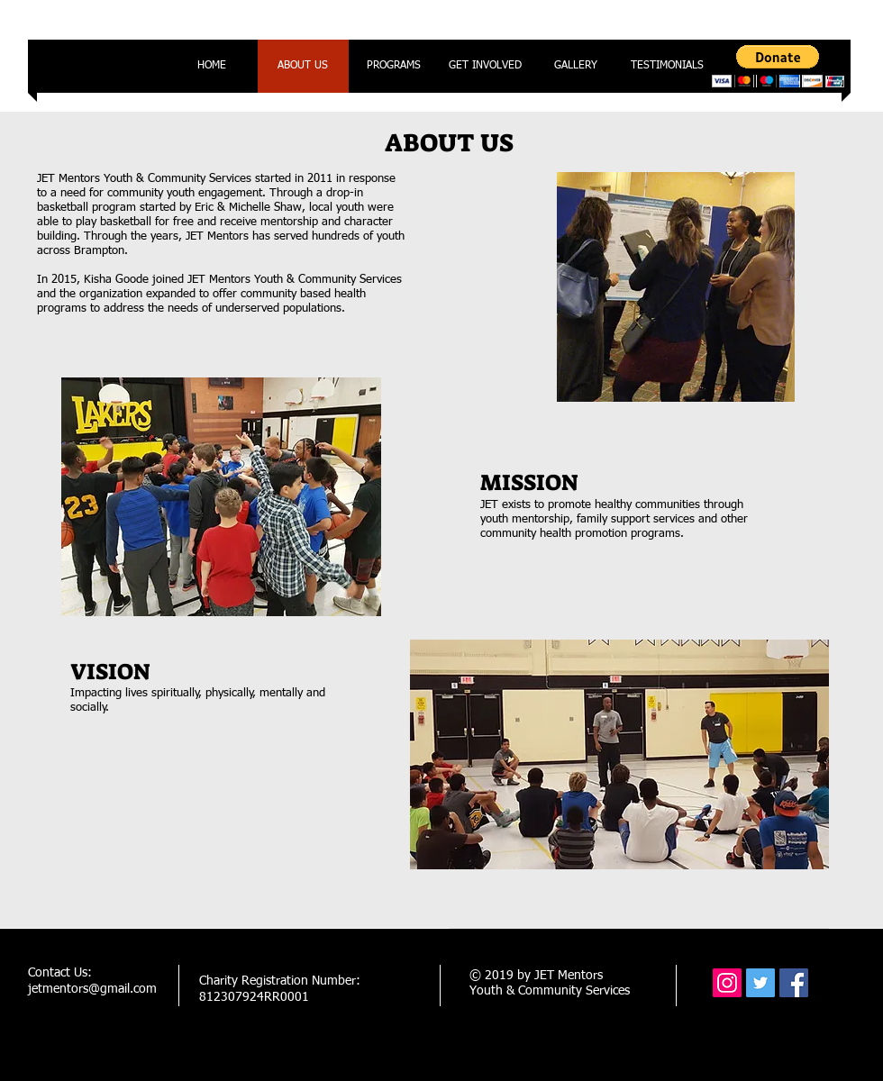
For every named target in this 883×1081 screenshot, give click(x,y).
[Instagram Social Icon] (727, 982)
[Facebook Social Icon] (793, 982)
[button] (778, 66)
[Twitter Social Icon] (760, 982)
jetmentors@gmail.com (92, 989)
